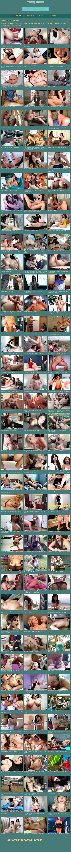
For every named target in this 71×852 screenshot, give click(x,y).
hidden (43, 23)
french (51, 23)
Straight (18, 16)
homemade (37, 23)
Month (13, 20)
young (25, 23)
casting (21, 23)
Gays (41, 16)
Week (17, 20)
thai (61, 23)
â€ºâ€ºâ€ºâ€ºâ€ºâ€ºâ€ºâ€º (24, 840)
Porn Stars (30, 16)
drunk (47, 23)
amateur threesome (5, 26)
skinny (64, 23)
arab (17, 23)
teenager (31, 23)
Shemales (52, 16)
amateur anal (11, 23)
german (57, 23)
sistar (19, 26)
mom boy (14, 26)
